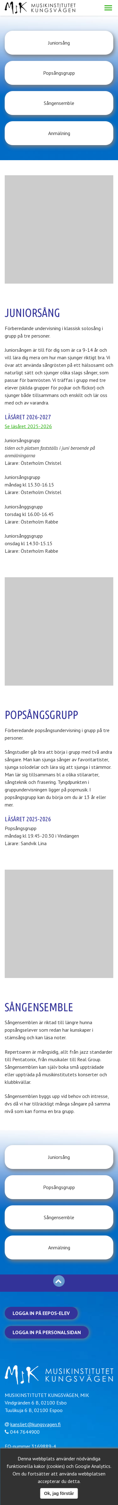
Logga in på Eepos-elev (41, 1313)
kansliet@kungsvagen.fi (35, 1424)
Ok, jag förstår (59, 1493)
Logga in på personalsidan (47, 1332)
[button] (108, 8)
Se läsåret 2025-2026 (28, 426)
